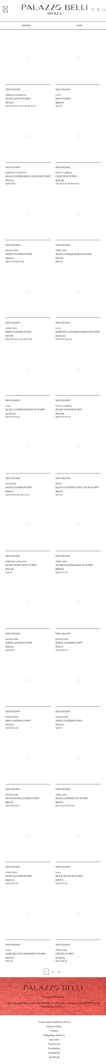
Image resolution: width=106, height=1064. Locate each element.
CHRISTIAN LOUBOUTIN (15, 95)
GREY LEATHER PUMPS (17, 720)
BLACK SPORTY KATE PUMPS (21, 564)
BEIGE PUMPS (62, 98)
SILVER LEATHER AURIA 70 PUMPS (74, 564)
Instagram (54, 1052)
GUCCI (58, 95)
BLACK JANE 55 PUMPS (17, 98)
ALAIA (58, 328)
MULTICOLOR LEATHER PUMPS (22, 798)
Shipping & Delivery (54, 1035)
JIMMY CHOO (61, 250)
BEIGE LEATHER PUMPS (18, 331)
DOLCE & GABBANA (63, 173)
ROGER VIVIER (11, 250)
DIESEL (58, 484)
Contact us (54, 1043)
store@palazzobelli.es (53, 1006)
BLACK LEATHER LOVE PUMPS (71, 798)
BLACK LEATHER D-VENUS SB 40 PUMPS (77, 487)
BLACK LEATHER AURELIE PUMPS (73, 254)
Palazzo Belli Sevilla (53, 996)
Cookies (54, 1030)
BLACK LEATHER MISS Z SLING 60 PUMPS (27, 176)
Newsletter (54, 1048)
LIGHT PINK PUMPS (66, 176)
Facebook (54, 1057)
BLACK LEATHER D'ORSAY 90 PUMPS (25, 409)
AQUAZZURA (10, 484)
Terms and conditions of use (54, 1021)
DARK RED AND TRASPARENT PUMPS (25, 953)
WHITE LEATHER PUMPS (18, 254)
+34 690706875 (84, 1003)
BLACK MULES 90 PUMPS (69, 875)
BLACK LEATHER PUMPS (68, 409)
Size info (54, 1039)
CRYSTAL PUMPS (64, 953)
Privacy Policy (54, 1026)
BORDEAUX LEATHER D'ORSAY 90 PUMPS (77, 331)
